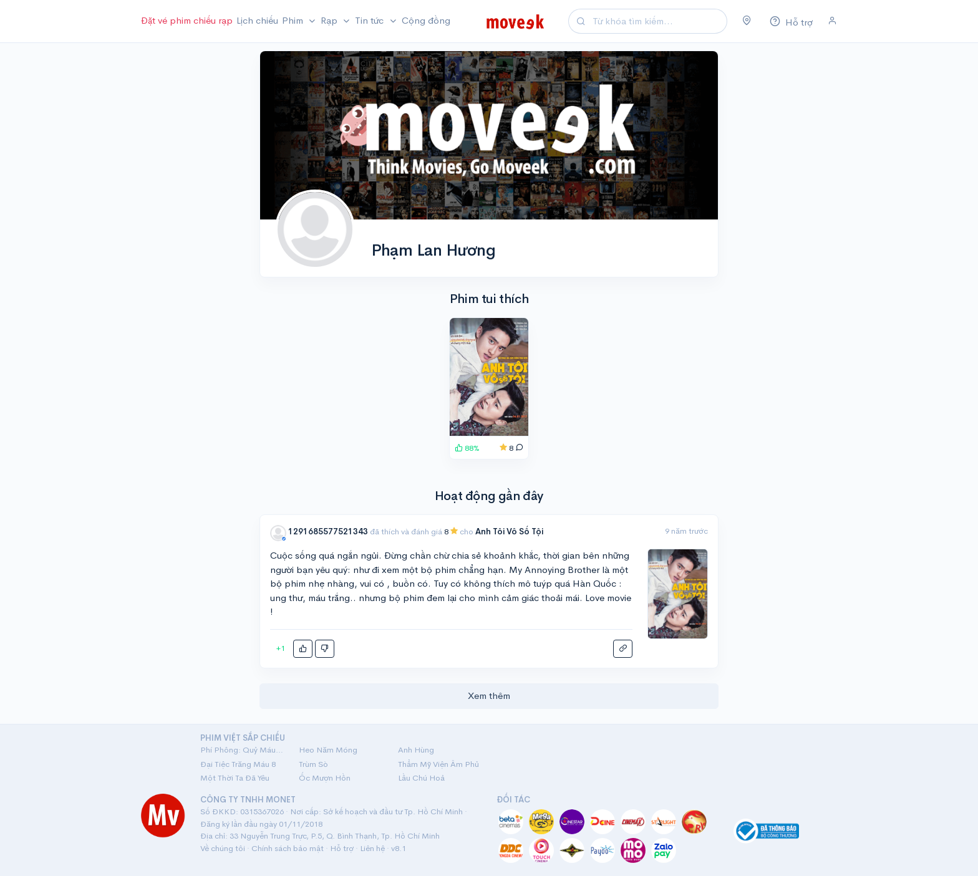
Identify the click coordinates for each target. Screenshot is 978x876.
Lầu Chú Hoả (421, 778)
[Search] (658, 21)
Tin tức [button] (370, 20)
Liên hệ (372, 848)
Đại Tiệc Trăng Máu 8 (238, 764)
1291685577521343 (329, 531)
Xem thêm (489, 695)
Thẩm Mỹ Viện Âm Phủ (438, 764)
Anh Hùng (416, 749)
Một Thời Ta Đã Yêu (234, 778)
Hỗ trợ (342, 848)
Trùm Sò (313, 764)
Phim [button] (294, 20)
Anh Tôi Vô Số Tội (509, 531)
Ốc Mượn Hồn (325, 778)
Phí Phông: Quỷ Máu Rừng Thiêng (242, 749)
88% (467, 448)
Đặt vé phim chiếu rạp (187, 20)
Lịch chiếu (257, 20)
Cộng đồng (426, 20)
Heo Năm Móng (328, 749)
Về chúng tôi (222, 848)
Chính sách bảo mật (287, 848)
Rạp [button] (330, 20)
